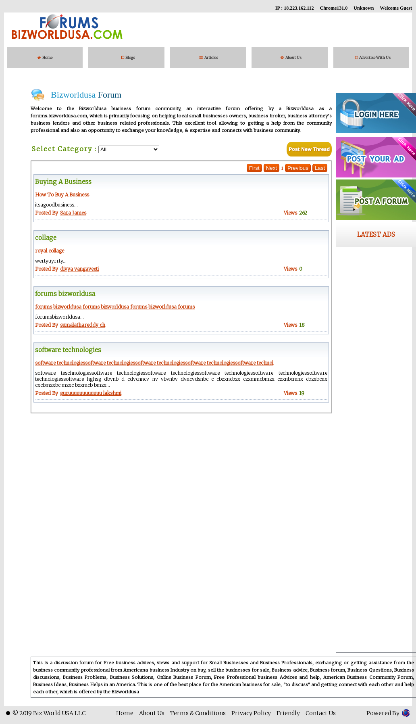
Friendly (288, 713)
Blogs (128, 57)
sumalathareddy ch (82, 325)
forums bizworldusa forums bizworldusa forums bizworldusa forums (115, 307)
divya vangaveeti (79, 269)
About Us (291, 57)
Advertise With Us (373, 57)
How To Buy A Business (62, 195)
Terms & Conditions (198, 713)
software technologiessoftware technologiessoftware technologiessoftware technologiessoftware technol (154, 363)
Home (44, 57)
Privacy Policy (251, 713)
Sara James (73, 213)
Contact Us (321, 713)
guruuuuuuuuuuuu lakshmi (90, 393)
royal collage (49, 251)
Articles (209, 57)
